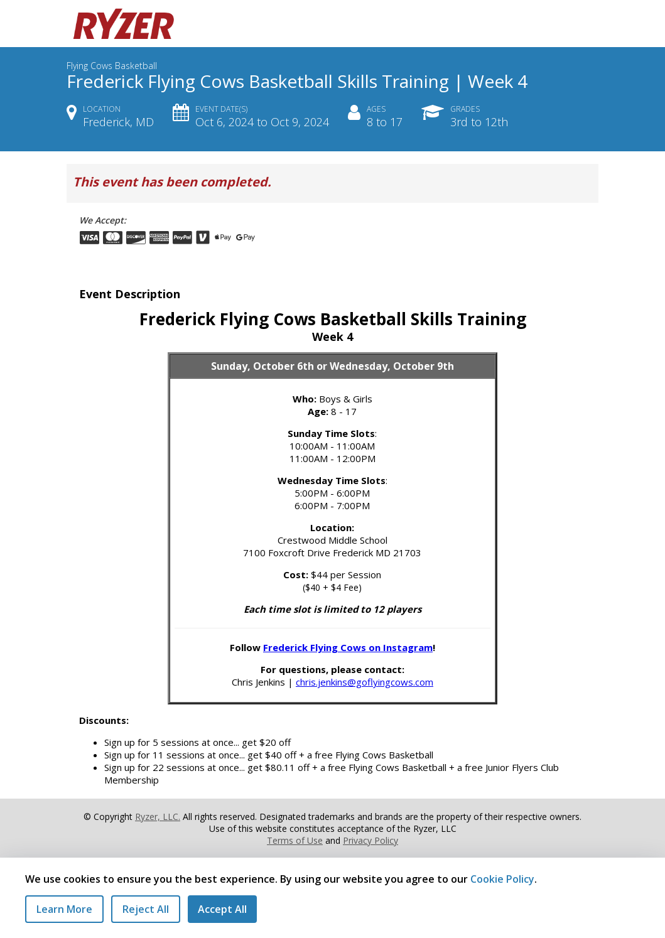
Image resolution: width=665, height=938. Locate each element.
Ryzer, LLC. (157, 816)
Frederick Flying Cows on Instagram (348, 647)
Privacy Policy (370, 840)
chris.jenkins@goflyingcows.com (364, 682)
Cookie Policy (502, 879)
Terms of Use (295, 840)
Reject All (145, 909)
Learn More (64, 909)
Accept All (222, 909)
